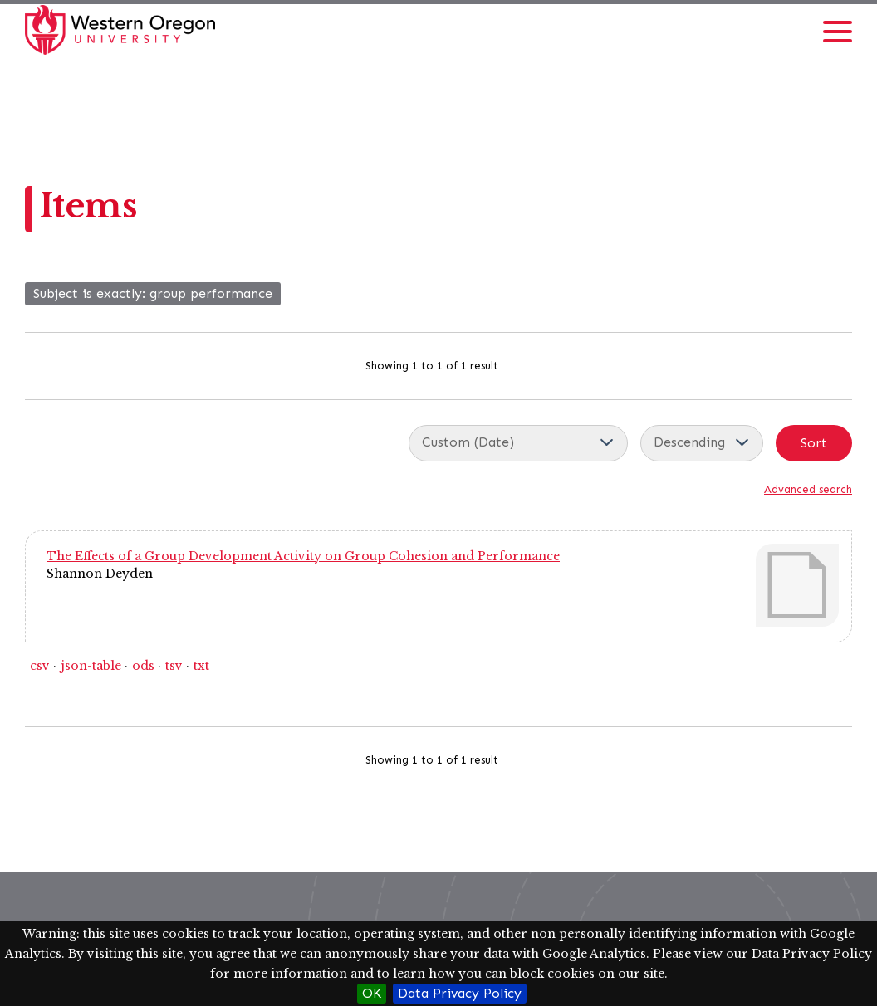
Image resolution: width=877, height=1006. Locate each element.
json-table (91, 665)
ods (143, 665)
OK (371, 993)
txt (201, 665)
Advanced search (808, 489)
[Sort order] (701, 443)
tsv (174, 665)
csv (40, 665)
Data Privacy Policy (460, 993)
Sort (814, 443)
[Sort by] (518, 443)
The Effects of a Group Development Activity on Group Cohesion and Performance (303, 556)
